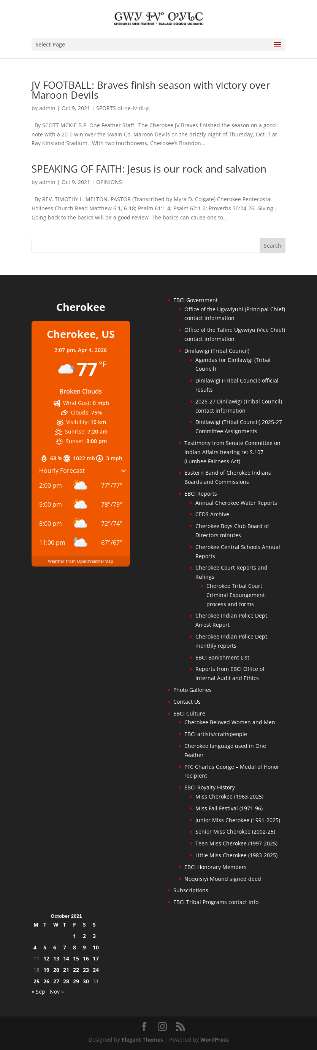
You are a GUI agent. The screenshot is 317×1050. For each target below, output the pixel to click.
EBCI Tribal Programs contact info (215, 902)
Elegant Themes (142, 1039)
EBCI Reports (200, 493)
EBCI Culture (189, 713)
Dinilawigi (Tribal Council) (216, 350)
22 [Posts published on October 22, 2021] (76, 969)
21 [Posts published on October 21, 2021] (66, 969)
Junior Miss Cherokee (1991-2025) (237, 820)
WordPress (214, 1039)
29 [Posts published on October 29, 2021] (76, 981)
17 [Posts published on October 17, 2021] (96, 958)
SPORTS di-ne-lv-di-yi (123, 108)
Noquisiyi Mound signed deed (222, 878)
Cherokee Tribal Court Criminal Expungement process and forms (235, 595)
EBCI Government (195, 300)
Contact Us (187, 701)
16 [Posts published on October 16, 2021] (86, 958)
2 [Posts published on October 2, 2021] (84, 936)
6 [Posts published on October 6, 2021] (54, 947)
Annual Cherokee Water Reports (236, 502)
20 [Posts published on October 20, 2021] (56, 969)
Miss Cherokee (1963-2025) (229, 796)
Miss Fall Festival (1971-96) (229, 808)
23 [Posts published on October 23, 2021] (86, 969)
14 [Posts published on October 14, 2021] (66, 958)
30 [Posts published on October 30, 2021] (86, 981)
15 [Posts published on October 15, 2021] (76, 958)
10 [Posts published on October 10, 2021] (96, 947)
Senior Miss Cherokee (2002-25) (235, 831)
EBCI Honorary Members (215, 867)
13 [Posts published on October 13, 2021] (56, 958)
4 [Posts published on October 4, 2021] (34, 947)
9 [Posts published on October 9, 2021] (84, 947)
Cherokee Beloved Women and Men (229, 722)
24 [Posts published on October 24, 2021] (96, 969)
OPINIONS (109, 182)
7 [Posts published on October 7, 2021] (64, 947)
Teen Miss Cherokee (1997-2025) (236, 843)
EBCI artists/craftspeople (215, 734)
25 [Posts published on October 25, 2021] (36, 981)
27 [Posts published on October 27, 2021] (56, 981)
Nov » (57, 991)
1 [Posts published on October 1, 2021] (74, 936)
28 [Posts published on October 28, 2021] (66, 981)
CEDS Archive (212, 514)
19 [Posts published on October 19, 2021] (46, 969)
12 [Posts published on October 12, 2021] (46, 958)
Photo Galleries (192, 689)
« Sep (38, 991)
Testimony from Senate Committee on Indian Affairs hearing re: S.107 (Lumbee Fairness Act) (232, 452)
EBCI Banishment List (222, 657)
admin (47, 108)
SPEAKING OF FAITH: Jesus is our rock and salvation (149, 169)
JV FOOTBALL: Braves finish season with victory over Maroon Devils (151, 90)
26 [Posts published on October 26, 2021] (46, 981)
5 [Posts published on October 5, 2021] (44, 947)
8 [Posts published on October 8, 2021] (74, 947)
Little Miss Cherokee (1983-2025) (236, 855)
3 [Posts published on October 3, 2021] (94, 936)
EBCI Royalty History (209, 787)
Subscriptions (190, 890)
